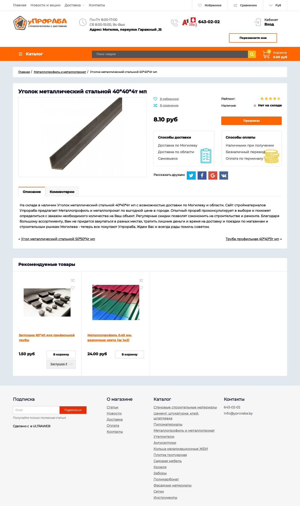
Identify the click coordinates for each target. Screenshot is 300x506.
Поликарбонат (166, 479)
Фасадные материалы (172, 485)
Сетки (159, 491)
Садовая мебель (168, 461)
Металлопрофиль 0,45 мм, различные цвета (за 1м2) (109, 337)
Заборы (160, 473)
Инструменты (165, 497)
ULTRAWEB (41, 426)
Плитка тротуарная (170, 455)
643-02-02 (209, 21)
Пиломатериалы (168, 424)
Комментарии (62, 192)
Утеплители (164, 436)
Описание (32, 192)
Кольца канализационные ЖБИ (181, 449)
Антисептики (165, 443)
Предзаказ (251, 120)
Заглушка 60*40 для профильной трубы (47, 337)
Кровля (160, 467)
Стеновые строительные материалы (185, 407)
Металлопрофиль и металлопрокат (184, 430)
